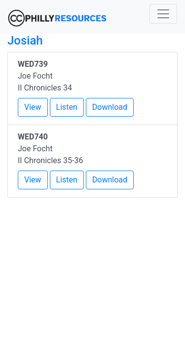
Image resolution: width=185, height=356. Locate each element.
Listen (66, 107)
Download (109, 107)
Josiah (25, 40)
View (32, 107)
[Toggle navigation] (163, 14)
